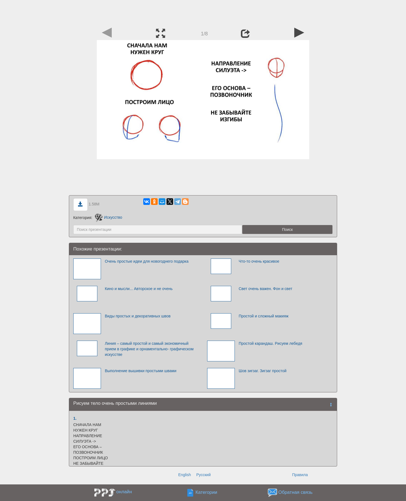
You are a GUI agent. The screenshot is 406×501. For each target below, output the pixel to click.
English (184, 475)
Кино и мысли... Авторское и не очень (139, 288)
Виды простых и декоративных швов (138, 316)
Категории (206, 492)
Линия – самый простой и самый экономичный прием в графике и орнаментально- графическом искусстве (149, 349)
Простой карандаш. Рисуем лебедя (270, 343)
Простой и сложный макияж (263, 316)
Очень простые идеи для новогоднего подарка (147, 261)
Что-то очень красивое (259, 261)
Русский (203, 475)
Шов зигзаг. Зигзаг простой (263, 371)
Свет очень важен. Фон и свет (265, 288)
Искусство (108, 217)
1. (75, 418)
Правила (300, 475)
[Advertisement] (203, 12)
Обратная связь (295, 492)
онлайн (124, 491)
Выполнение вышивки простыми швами (140, 371)
